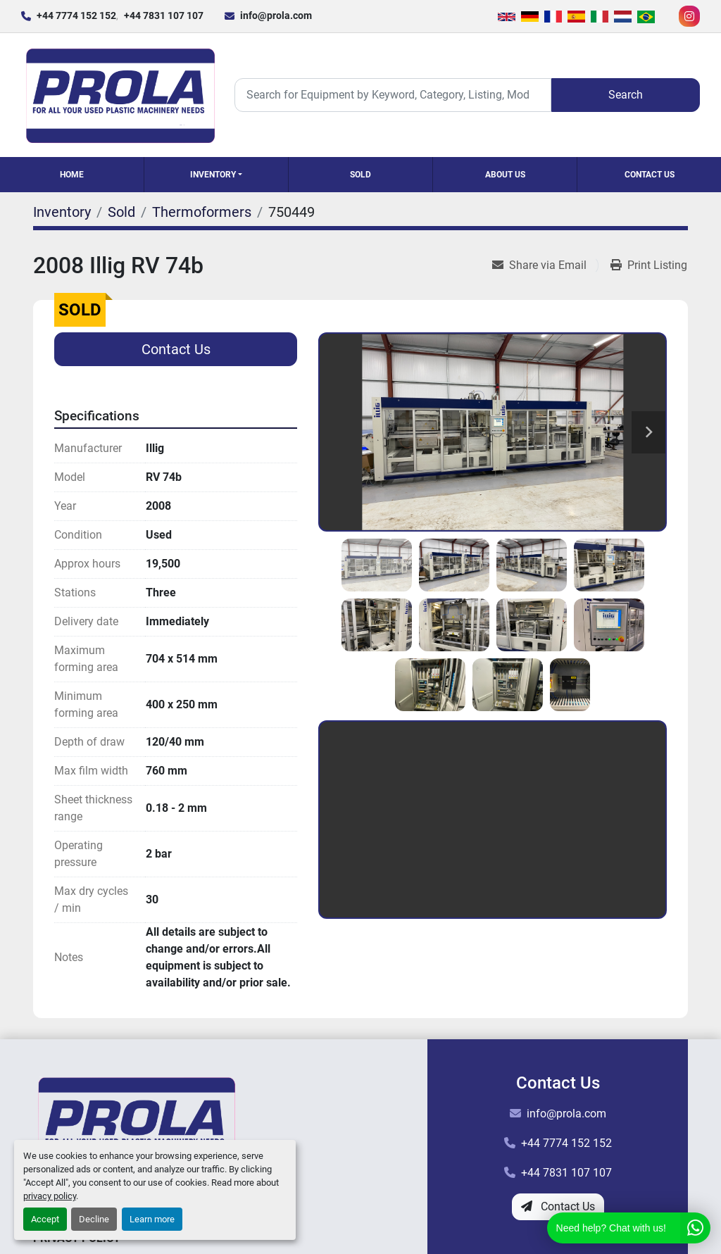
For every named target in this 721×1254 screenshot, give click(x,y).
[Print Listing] (649, 265)
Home (72, 175)
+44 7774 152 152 (76, 15)
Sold (360, 175)
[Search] (392, 94)
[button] (216, 174)
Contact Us (650, 175)
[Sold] (121, 211)
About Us (505, 175)
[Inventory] (62, 211)
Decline (94, 1219)
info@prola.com (276, 15)
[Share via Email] (544, 265)
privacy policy (49, 1196)
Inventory (213, 175)
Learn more (152, 1219)
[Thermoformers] (201, 211)
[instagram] (689, 16)
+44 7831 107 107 (163, 15)
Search (625, 94)
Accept (45, 1219)
